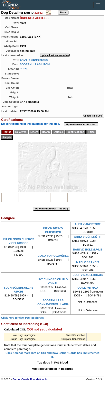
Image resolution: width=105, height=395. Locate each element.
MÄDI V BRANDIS (87, 262)
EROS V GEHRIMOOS (34, 59)
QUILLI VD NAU (88, 287)
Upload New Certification (81, 124)
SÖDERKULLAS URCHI (35, 64)
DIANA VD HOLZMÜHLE (53, 255)
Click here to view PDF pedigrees (22, 317)
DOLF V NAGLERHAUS (87, 274)
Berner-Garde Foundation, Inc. (31, 379)
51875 (23, 68)
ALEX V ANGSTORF (87, 224)
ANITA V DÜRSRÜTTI (87, 236)
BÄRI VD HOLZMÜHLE (87, 249)
